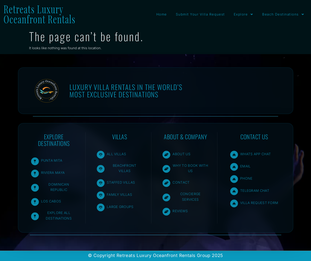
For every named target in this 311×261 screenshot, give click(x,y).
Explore (244, 14)
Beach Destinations (283, 14)
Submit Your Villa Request (200, 14)
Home (161, 14)
